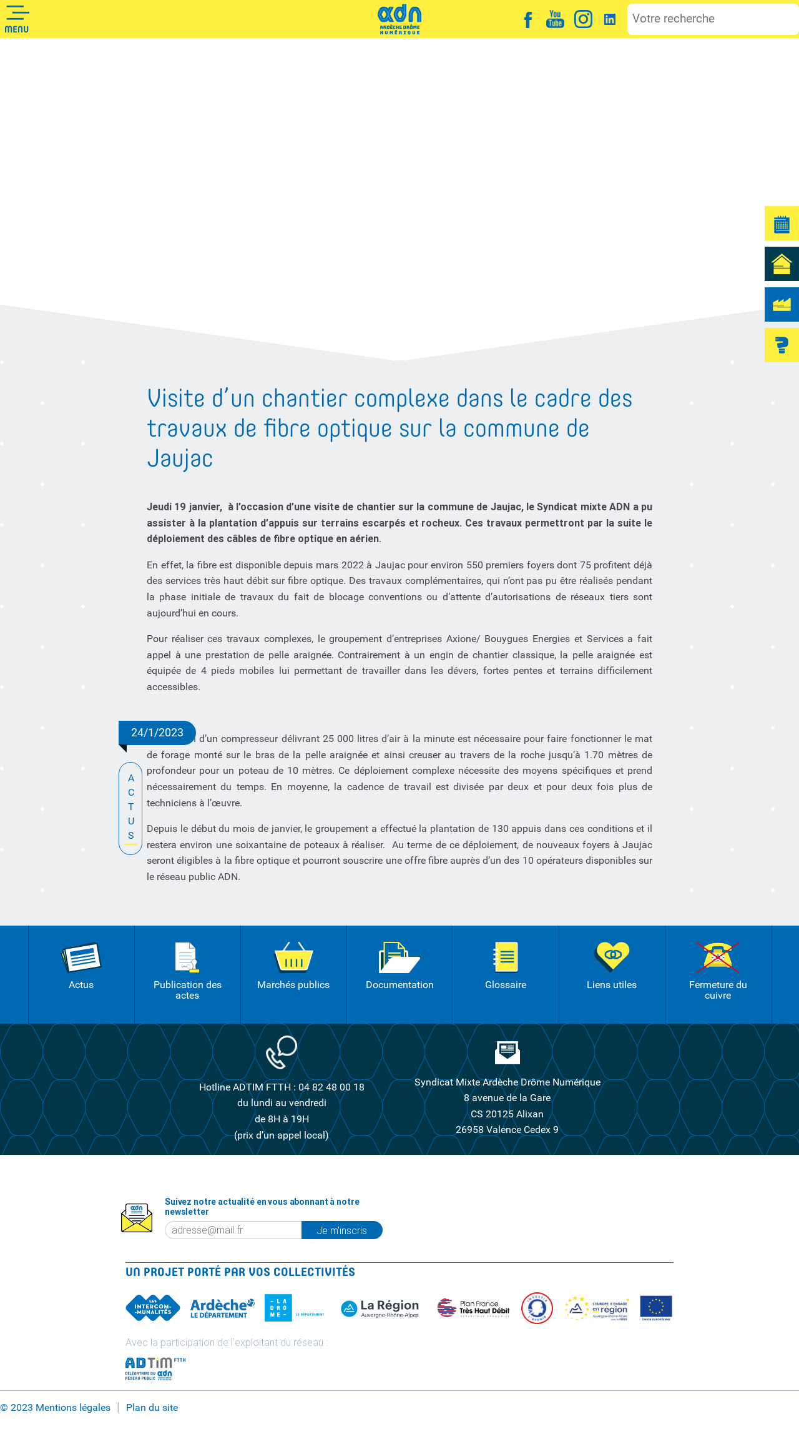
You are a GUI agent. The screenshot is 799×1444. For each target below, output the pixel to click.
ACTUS (131, 808)
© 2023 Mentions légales (55, 1407)
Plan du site (152, 1407)
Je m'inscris (349, 1230)
